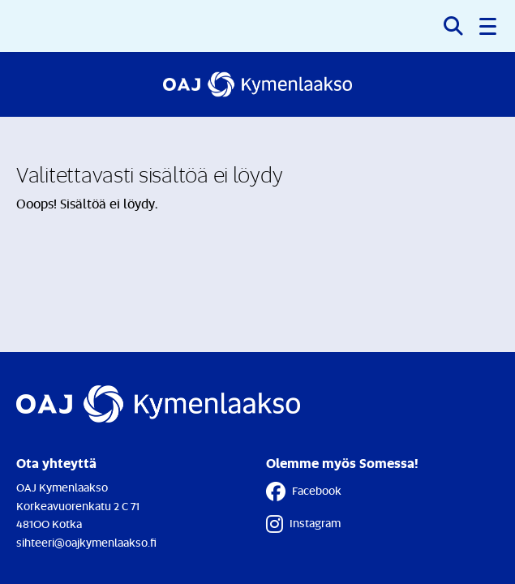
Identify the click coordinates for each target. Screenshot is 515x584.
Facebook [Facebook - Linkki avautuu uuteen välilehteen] (303, 491)
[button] (489, 26)
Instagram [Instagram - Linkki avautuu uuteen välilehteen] (303, 524)
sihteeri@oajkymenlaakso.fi (86, 542)
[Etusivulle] (257, 84)
